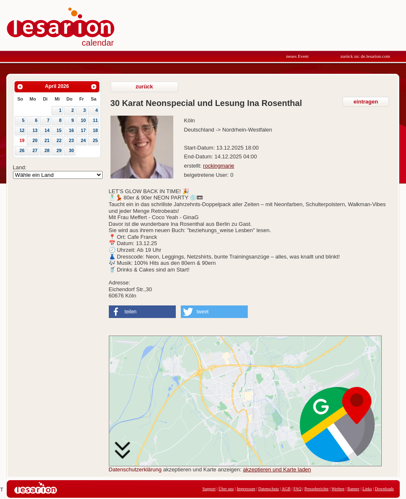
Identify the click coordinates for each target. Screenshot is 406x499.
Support (209, 488)
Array (58, 175)
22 (59, 140)
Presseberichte (316, 488)
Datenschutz (268, 488)
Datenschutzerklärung (135, 469)
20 (35, 140)
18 (95, 130)
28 (46, 150)
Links (367, 488)
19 (21, 140)
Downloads (384, 488)
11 (95, 120)
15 (59, 130)
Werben (337, 488)
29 (59, 150)
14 (46, 130)
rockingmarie (218, 166)
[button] (142, 311)
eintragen (366, 101)
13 (35, 130)
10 (83, 120)
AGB (286, 488)
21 (46, 140)
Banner (353, 488)
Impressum (245, 488)
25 (95, 140)
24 (83, 140)
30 (71, 150)
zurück (144, 86)
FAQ (297, 488)
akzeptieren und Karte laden (277, 469)
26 (21, 150)
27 (35, 150)
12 (21, 130)
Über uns (226, 488)
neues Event (297, 56)
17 (83, 130)
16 (71, 130)
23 (71, 140)
